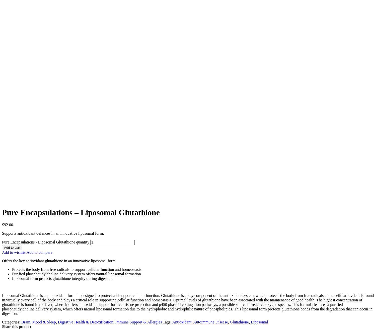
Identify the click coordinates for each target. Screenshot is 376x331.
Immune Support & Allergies (138, 322)
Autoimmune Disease (210, 322)
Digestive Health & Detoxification (85, 322)
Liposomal (259, 322)
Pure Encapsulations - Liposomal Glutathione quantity (45, 242)
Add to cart (12, 248)
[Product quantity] (112, 242)
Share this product (16, 326)
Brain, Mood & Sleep (38, 322)
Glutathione (239, 322)
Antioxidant (181, 322)
